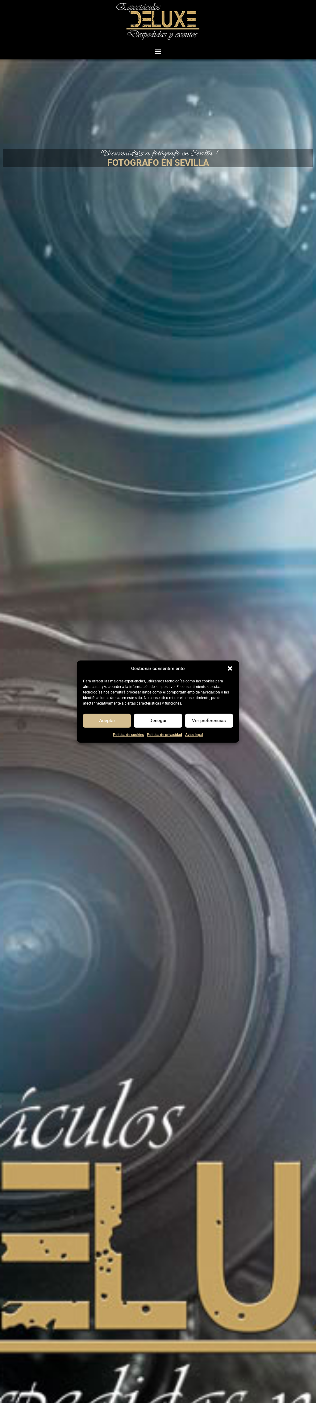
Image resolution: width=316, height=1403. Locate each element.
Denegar (158, 720)
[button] (230, 668)
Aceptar (107, 720)
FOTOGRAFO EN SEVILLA (158, 162)
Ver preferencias (209, 720)
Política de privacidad (164, 734)
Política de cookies (128, 734)
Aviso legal (194, 734)
